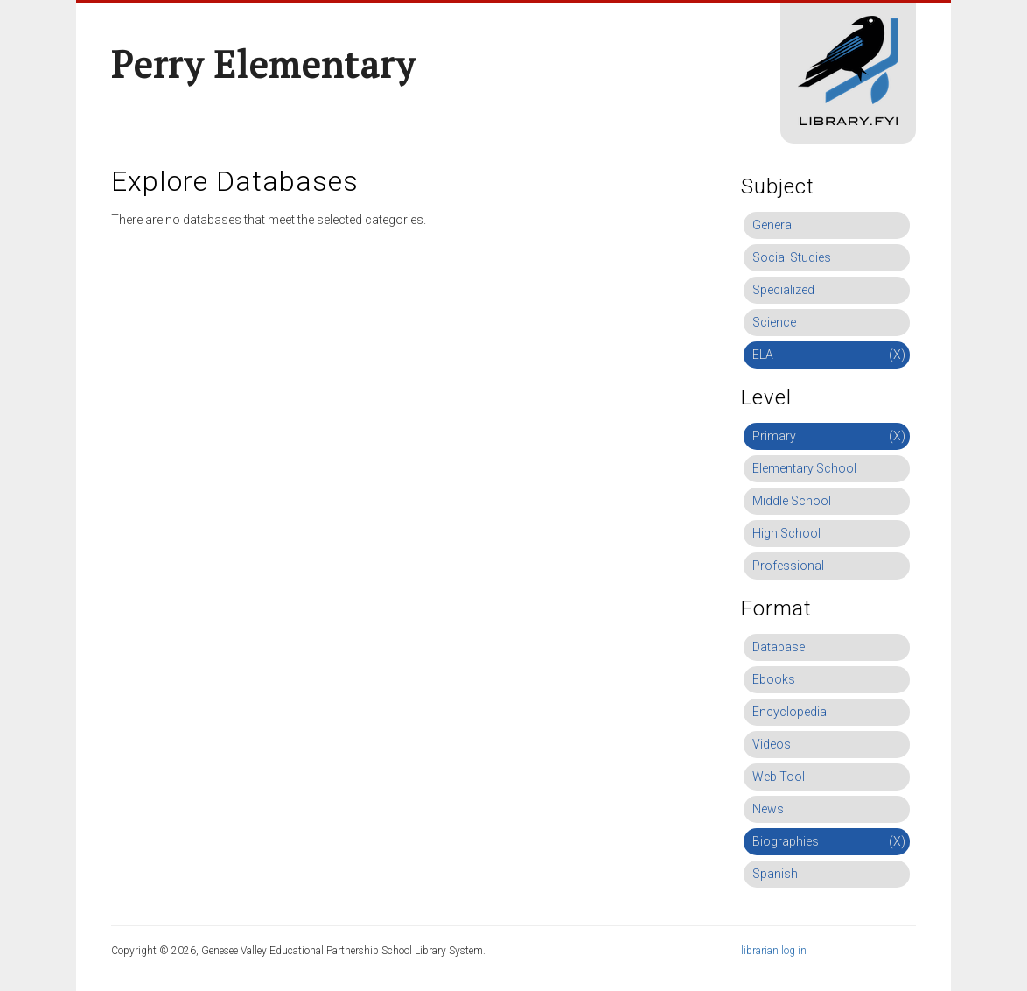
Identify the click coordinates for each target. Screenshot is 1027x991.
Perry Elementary (263, 63)
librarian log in (774, 951)
